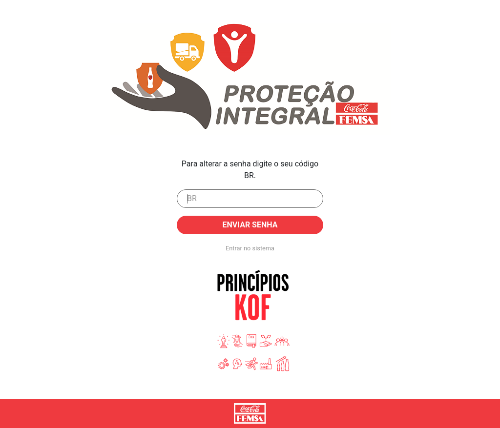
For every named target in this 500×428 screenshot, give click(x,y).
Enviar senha (250, 224)
